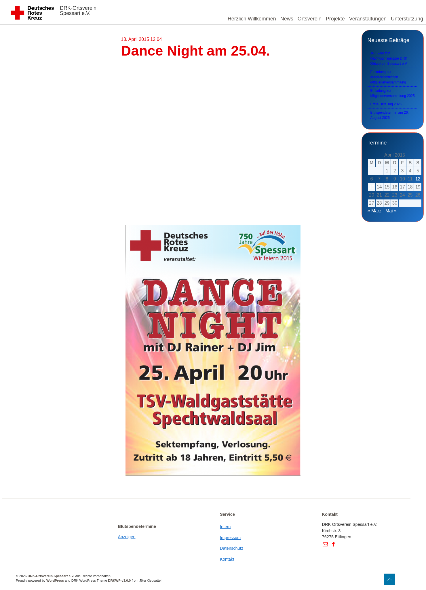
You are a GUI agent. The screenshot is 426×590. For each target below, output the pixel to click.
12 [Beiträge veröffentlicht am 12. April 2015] (418, 178)
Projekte (335, 19)
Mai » (391, 210)
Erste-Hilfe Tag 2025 (386, 104)
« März (375, 210)
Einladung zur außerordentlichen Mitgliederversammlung (388, 77)
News (286, 19)
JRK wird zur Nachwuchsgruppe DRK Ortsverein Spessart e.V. (389, 58)
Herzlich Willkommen (252, 19)
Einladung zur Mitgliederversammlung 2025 (392, 93)
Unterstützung (407, 19)
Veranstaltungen (368, 19)
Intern (225, 526)
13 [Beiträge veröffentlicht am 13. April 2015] (371, 186)
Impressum (230, 537)
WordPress (55, 580)
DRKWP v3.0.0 (119, 580)
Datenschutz (231, 548)
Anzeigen (127, 536)
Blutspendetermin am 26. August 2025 (389, 115)
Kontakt (227, 559)
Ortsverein (310, 19)
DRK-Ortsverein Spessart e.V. (78, 10)
